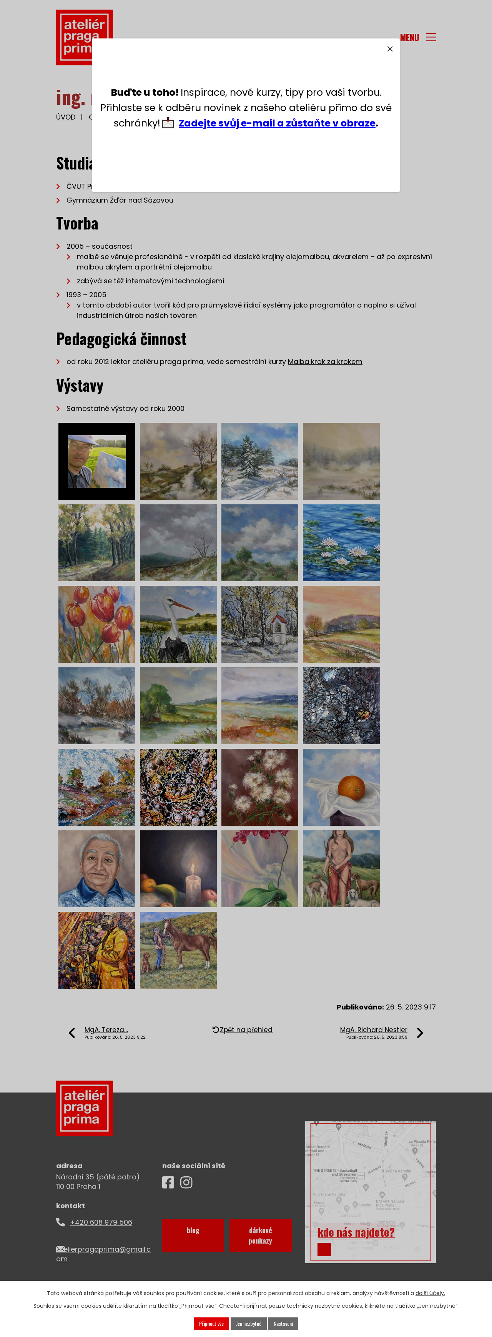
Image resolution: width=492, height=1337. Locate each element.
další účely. (430, 1293)
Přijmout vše (211, 1323)
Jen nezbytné (248, 1323)
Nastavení (283, 1323)
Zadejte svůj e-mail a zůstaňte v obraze (277, 123)
